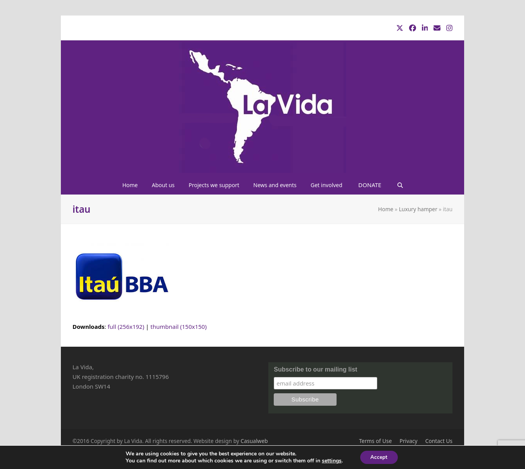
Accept (378, 456)
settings (330, 460)
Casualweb (254, 441)
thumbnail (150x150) (178, 326)
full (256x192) (125, 326)
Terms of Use (375, 441)
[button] (400, 185)
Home (385, 209)
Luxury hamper (418, 209)
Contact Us (438, 441)
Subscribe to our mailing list (315, 369)
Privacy (409, 441)
